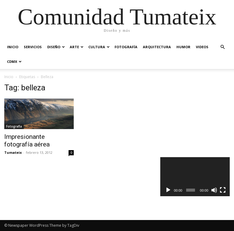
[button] (222, 47)
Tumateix (13, 152)
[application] (195, 176)
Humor (183, 47)
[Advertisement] (197, 113)
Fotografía (126, 47)
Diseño (56, 47)
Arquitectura (157, 47)
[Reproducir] (168, 190)
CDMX (14, 61)
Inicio (12, 47)
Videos (202, 47)
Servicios (33, 47)
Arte (76, 47)
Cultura (99, 47)
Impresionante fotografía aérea (27, 140)
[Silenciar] (214, 190)
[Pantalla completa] (223, 190)
